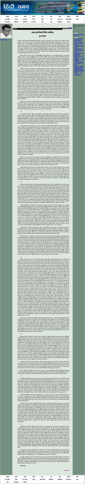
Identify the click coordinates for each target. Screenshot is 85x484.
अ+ (69, 28)
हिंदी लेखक (16, 22)
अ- (71, 28)
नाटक (51, 16)
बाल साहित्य (7, 19)
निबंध (60, 16)
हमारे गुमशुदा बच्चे (77, 74)
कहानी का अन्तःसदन (78, 49)
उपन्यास (16, 16)
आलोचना (68, 16)
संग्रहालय (68, 22)
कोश (51, 19)
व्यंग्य (42, 16)
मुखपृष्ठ (7, 16)
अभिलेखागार (25, 22)
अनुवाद (77, 19)
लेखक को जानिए (3, 39)
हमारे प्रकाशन (33, 22)
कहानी (25, 16)
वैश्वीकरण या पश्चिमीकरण (79, 70)
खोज (42, 22)
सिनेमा (33, 19)
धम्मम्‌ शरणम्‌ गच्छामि (78, 39)
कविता (33, 16)
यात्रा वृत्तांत (25, 19)
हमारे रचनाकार (7, 22)
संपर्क (51, 22)
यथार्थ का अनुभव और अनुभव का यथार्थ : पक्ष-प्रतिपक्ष (78, 63)
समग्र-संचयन (59, 19)
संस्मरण (16, 19)
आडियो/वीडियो (68, 19)
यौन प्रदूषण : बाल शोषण (79, 66)
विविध (42, 19)
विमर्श (77, 16)
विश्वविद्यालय (59, 22)
